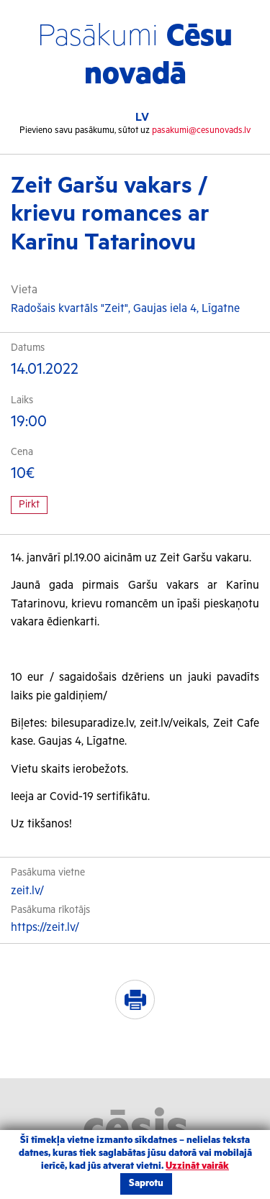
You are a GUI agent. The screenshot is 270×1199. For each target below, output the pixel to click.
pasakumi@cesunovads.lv (201, 130)
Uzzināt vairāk (197, 1166)
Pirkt (29, 504)
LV (142, 117)
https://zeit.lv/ (45, 927)
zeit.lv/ (27, 891)
